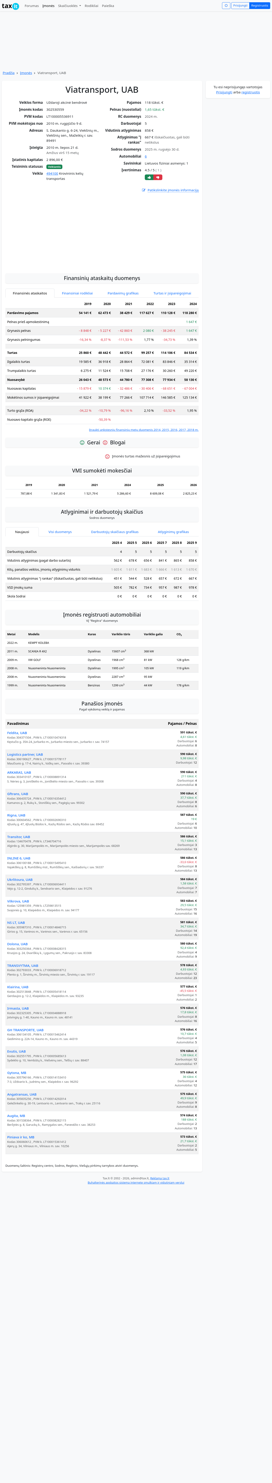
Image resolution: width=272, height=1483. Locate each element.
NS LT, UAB (16, 922)
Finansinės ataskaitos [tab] (30, 293)
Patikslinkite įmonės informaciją (170, 190)
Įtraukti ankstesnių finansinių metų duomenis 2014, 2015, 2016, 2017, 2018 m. (144, 430)
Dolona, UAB (17, 944)
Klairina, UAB (17, 987)
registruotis (250, 92)
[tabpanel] (102, 365)
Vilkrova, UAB (18, 901)
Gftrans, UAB (17, 793)
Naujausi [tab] (22, 531)
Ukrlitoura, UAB (20, 879)
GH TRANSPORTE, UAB (25, 1030)
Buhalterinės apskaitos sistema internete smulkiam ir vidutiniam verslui (136, 1182)
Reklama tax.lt (159, 1178)
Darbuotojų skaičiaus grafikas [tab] (115, 531)
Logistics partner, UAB (25, 754)
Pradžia (9, 72)
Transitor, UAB (18, 836)
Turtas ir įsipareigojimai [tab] (172, 293)
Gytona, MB (16, 1072)
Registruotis (259, 5)
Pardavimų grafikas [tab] (123, 293)
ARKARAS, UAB (19, 772)
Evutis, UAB (16, 1051)
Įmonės (48, 5)
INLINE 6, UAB (18, 858)
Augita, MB (16, 1115)
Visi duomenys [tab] (60, 531)
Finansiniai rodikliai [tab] (77, 293)
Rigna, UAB (16, 815)
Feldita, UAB (17, 732)
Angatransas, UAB (21, 1094)
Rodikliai (91, 5)
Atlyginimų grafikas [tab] (173, 531)
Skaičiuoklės (68, 5)
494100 (52, 173)
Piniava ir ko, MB (20, 1137)
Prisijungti (240, 5)
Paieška (108, 5)
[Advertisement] (102, 256)
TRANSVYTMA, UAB (22, 965)
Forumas (32, 5)
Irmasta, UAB (18, 1008)
